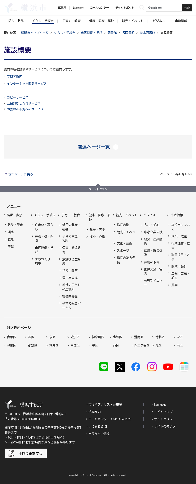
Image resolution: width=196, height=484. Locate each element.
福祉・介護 (97, 236)
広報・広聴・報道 (180, 275)
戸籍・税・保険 (44, 238)
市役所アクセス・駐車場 (105, 404)
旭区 (31, 336)
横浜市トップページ (35, 32)
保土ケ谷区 (141, 345)
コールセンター (99, 7)
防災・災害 (15, 224)
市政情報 (177, 215)
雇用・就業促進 (153, 252)
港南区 (138, 336)
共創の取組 (151, 262)
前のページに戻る (20, 174)
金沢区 (117, 336)
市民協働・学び (91, 32)
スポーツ (123, 250)
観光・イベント (126, 215)
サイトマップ (163, 411)
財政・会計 (179, 266)
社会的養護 (70, 296)
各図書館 (128, 32)
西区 (116, 345)
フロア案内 (14, 76)
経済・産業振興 (153, 241)
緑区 (158, 345)
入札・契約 (151, 224)
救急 (11, 239)
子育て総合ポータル (71, 305)
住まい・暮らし (44, 227)
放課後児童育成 (71, 261)
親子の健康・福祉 (71, 227)
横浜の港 (123, 224)
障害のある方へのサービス (25, 109)
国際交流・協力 (153, 271)
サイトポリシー (165, 419)
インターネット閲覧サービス (27, 83)
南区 (180, 345)
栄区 (180, 336)
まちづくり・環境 (44, 261)
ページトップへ (98, 189)
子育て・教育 (70, 215)
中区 (95, 345)
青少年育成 (70, 277)
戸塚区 (75, 345)
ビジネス (149, 215)
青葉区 (11, 336)
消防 (11, 232)
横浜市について (180, 227)
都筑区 (32, 345)
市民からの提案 (99, 433)
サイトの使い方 (165, 426)
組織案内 (94, 411)
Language (160, 404)
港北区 (160, 336)
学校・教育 (70, 270)
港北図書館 (147, 32)
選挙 (174, 284)
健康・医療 (97, 229)
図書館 (112, 32)
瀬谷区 (11, 345)
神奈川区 (98, 336)
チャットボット (124, 7)
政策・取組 (179, 236)
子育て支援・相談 (71, 238)
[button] (98, 146)
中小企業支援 (153, 232)
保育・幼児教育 (71, 249)
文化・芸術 (124, 243)
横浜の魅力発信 (126, 259)
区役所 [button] (62, 7)
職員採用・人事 (180, 257)
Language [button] (78, 7)
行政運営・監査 (180, 245)
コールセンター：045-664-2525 (109, 419)
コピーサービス (17, 97)
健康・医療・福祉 (99, 217)
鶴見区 (54, 345)
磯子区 (75, 336)
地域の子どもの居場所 (71, 287)
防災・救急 (14, 215)
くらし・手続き (64, 32)
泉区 (52, 336)
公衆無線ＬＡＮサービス (24, 103)
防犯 (11, 246)
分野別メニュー (153, 282)
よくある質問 (97, 426)
